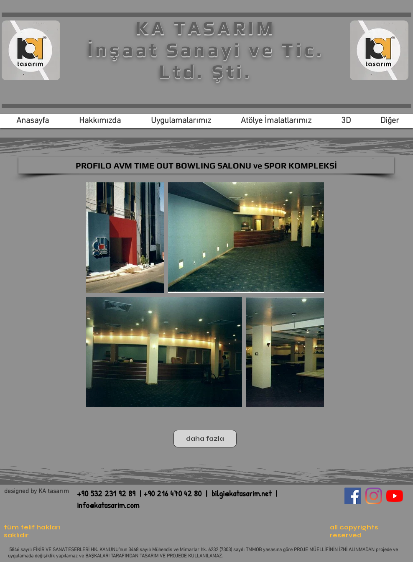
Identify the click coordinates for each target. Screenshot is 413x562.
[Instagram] (373, 496)
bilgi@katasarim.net (241, 493)
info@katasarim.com (108, 505)
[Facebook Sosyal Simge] (352, 496)
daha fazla (205, 438)
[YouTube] (394, 496)
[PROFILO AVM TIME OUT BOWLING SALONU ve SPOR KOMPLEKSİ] (206, 165)
